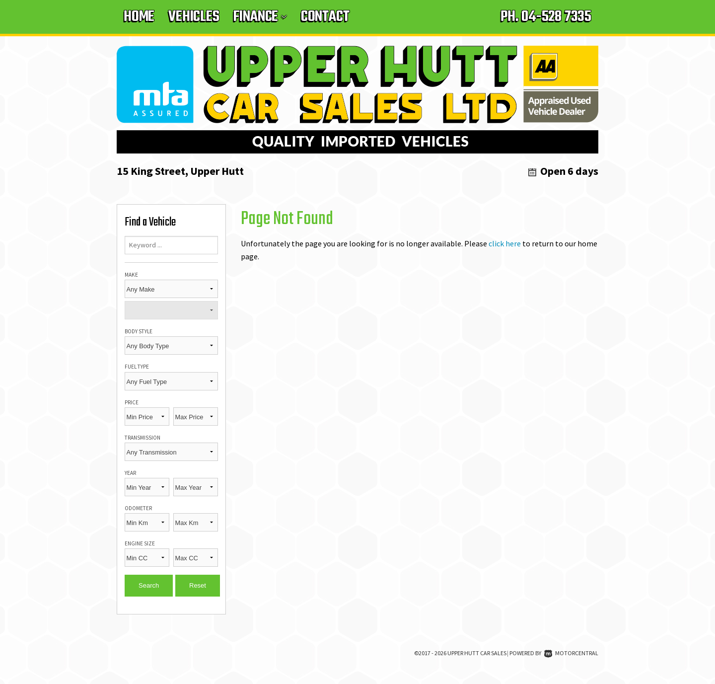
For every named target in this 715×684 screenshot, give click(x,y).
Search (149, 585)
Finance (260, 16)
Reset (197, 585)
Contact (325, 16)
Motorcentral (571, 653)
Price (132, 402)
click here (505, 243)
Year (130, 472)
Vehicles (193, 16)
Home (139, 16)
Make (131, 274)
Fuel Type (137, 366)
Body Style (138, 331)
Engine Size (140, 543)
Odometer (138, 508)
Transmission (142, 437)
